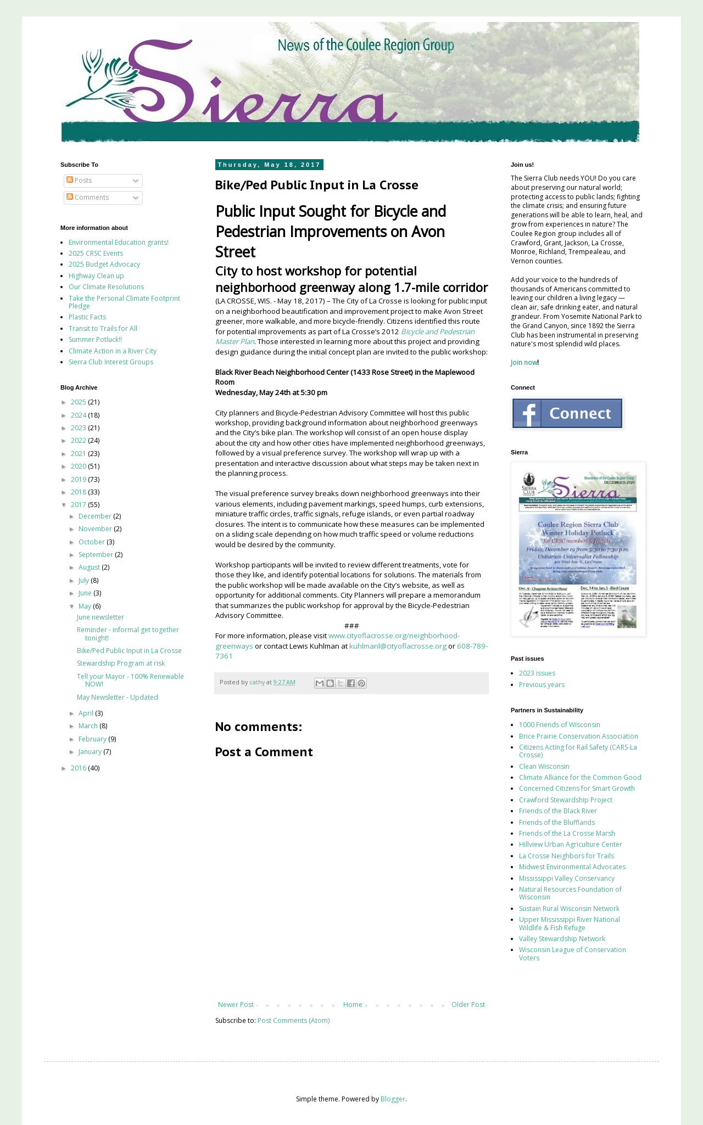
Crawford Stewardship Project (565, 800)
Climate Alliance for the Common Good (580, 777)
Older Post (468, 1004)
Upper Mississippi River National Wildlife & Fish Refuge (569, 923)
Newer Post (236, 1004)
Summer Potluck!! (95, 339)
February (93, 739)
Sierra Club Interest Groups (111, 362)
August (90, 567)
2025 (79, 402)
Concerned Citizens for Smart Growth (577, 788)
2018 (79, 492)
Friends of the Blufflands (557, 822)
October (93, 542)
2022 (79, 440)
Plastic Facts (87, 317)
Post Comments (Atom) (294, 1020)
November (96, 528)
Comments (87, 197)
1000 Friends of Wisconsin (559, 724)
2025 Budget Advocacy (104, 264)
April (87, 713)
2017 (79, 504)
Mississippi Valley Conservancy (567, 878)
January (91, 751)
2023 (79, 427)
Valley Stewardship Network (562, 938)
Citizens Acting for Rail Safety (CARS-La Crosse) (578, 751)
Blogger (393, 1099)
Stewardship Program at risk (121, 663)
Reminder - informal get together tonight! (128, 633)
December (96, 516)
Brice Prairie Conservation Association (578, 736)
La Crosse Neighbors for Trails (566, 855)
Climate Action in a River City (113, 351)
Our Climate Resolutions (106, 286)
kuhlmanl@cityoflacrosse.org (398, 646)
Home (352, 1004)
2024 (79, 415)
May (86, 606)
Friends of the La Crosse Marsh (567, 833)
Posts (79, 180)
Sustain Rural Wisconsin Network (569, 908)
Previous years (542, 684)
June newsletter (100, 617)
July (85, 580)
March (89, 725)
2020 (79, 466)
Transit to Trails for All (103, 328)
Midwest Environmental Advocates (572, 866)
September (97, 554)
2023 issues (537, 673)
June (86, 593)
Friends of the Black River (558, 810)
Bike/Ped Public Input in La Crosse (129, 650)
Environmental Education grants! (119, 242)
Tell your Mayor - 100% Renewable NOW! (130, 680)
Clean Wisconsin (544, 766)
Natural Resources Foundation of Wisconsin (570, 893)
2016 (79, 768)
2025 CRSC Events (96, 253)
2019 (79, 479)
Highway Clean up (96, 275)
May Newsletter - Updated (117, 697)
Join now (524, 362)
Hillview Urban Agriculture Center (570, 844)
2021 (79, 453)
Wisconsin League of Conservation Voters (572, 953)
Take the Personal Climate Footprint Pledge (124, 302)
